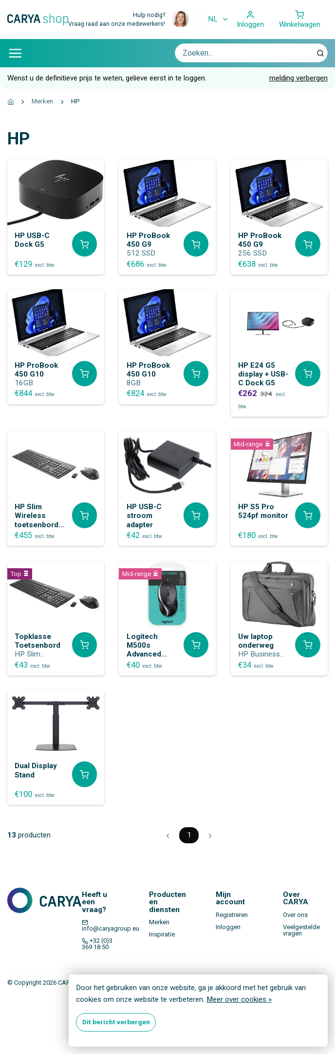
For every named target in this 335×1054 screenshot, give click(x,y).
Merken (42, 101)
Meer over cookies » (239, 999)
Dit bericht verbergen (116, 1022)
